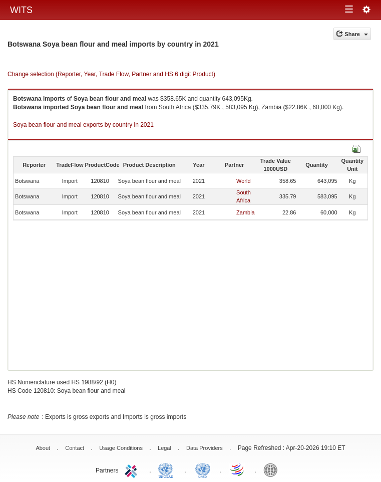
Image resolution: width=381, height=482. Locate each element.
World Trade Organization (238, 469)
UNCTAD (168, 469)
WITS (21, 10)
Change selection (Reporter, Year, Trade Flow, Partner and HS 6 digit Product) (111, 74)
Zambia (245, 212)
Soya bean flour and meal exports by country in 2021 (83, 124)
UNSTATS (203, 469)
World (243, 181)
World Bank (273, 469)
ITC (133, 469)
